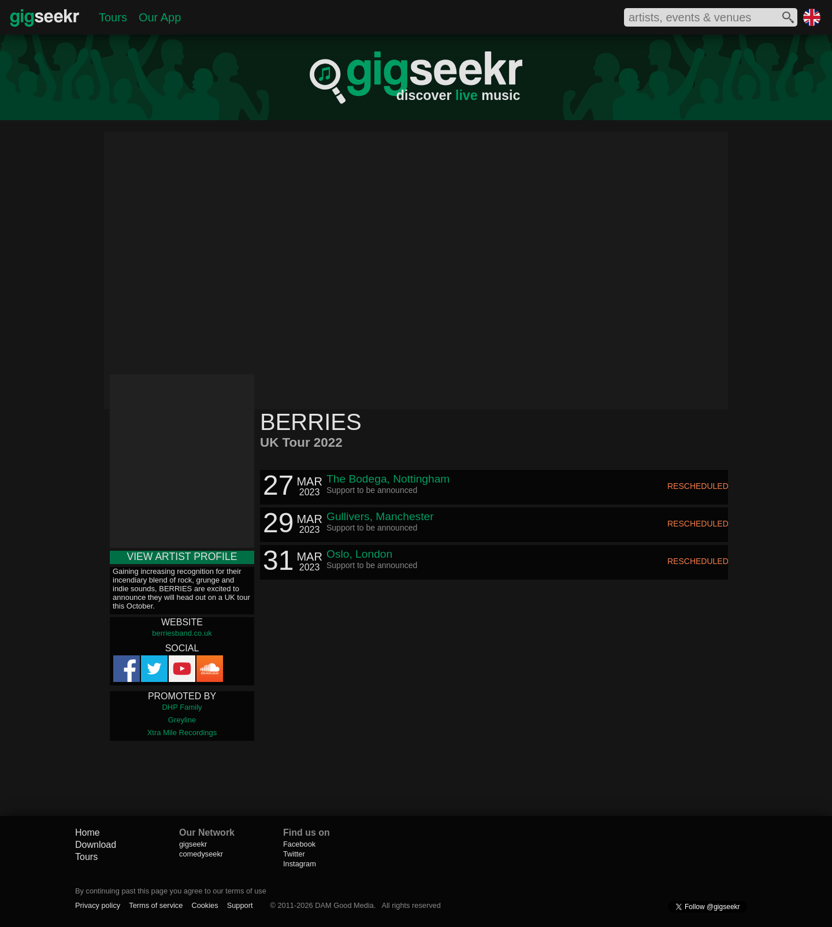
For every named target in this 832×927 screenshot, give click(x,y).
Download (95, 845)
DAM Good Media (344, 905)
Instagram (299, 863)
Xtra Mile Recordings (182, 732)
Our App (160, 17)
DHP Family (182, 707)
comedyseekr (201, 854)
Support (240, 905)
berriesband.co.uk (181, 633)
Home (87, 832)
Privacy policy (97, 905)
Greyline (182, 719)
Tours (113, 17)
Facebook (299, 844)
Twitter (294, 854)
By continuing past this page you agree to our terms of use (170, 891)
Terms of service (156, 905)
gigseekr (193, 844)
